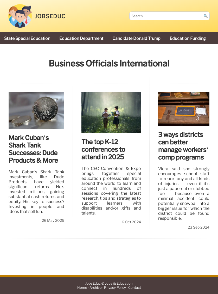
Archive (95, 288)
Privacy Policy (115, 288)
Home (82, 288)
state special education (27, 38)
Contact (134, 288)
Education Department (81, 38)
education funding (188, 38)
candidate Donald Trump (136, 38)
